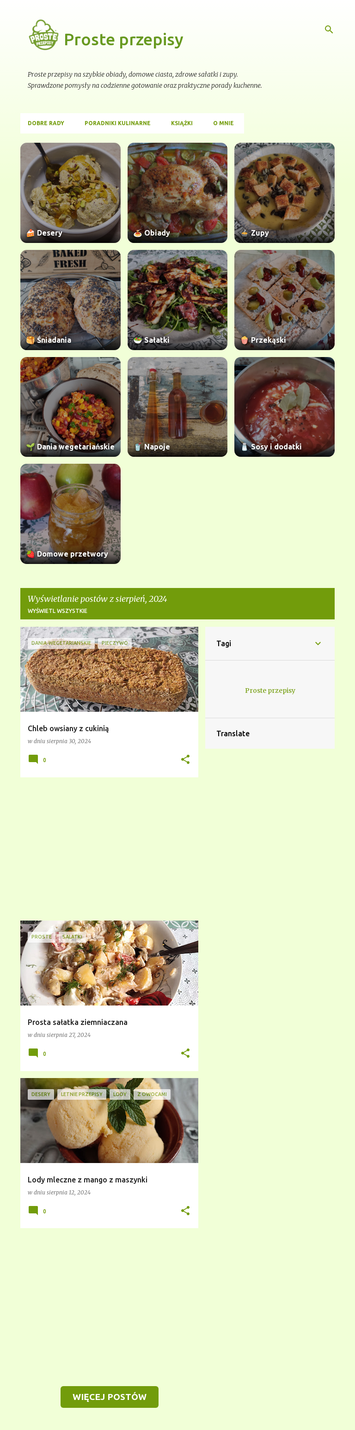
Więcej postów (110, 1397)
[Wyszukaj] (329, 29)
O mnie (223, 123)
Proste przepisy (124, 39)
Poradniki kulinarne (118, 123)
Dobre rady (46, 123)
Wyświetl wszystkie (57, 611)
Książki (182, 123)
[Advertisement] (105, 849)
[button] (185, 760)
